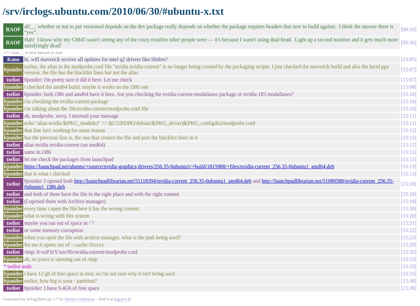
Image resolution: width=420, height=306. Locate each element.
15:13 (408, 159)
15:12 (408, 137)
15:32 (408, 252)
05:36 (408, 42)
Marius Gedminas (80, 298)
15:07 (408, 69)
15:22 (408, 230)
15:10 (408, 94)
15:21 (408, 223)
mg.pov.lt (122, 298)
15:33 (408, 259)
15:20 (408, 208)
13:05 (408, 59)
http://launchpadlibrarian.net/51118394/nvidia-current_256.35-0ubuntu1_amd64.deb (162, 181)
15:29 (408, 244)
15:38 (408, 281)
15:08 (408, 87)
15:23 (408, 237)
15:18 (408, 184)
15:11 (408, 116)
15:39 (408, 288)
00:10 (408, 29)
